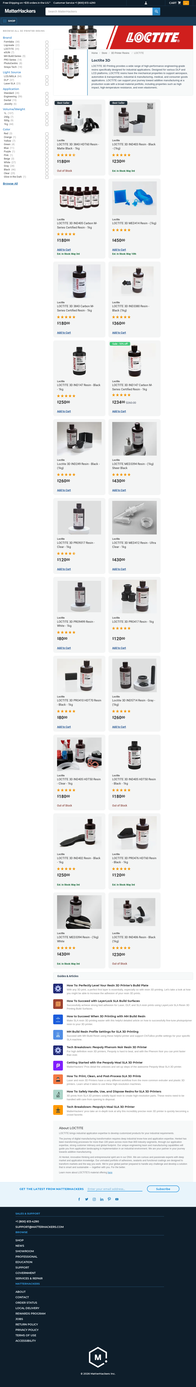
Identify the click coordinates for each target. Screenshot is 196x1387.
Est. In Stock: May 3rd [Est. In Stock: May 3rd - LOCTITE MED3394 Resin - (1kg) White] (68, 963)
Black (10, 170)
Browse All (10, 183)
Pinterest (109, 1199)
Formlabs (12, 42)
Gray (9, 166)
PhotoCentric (13, 63)
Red (8, 133)
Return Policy (26, 1324)
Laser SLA (12, 83)
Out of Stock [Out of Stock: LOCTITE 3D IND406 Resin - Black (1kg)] (119, 963)
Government (25, 1273)
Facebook (79, 1199)
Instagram (94, 1199)
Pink (8, 155)
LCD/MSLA (13, 76)
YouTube (117, 1199)
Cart (179, 3)
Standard (11, 93)
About (20, 1292)
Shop (19, 1240)
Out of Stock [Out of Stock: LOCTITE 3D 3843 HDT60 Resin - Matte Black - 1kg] (64, 170)
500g (9, 120)
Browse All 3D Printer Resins (24, 31)
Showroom (24, 1251)
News (19, 1246)
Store (104, 53)
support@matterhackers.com (39, 1227)
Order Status (26, 1302)
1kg (9, 124)
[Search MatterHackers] (156, 11)
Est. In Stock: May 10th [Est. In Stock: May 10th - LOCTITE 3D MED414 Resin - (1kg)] (124, 254)
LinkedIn (101, 1199)
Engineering (13, 97)
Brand (7, 37)
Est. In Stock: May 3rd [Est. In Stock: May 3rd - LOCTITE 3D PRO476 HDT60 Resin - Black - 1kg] (123, 884)
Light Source (12, 72)
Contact (22, 1297)
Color (6, 129)
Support (22, 1267)
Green (9, 144)
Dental (10, 100)
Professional (26, 1256)
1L (9, 113)
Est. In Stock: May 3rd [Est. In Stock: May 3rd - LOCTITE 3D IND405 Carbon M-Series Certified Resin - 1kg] (68, 254)
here (110, 1172)
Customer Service (63, 2)
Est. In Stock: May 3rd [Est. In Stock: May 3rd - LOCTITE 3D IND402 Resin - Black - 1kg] (68, 884)
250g (9, 117)
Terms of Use (25, 1335)
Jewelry (10, 104)
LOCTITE (11, 49)
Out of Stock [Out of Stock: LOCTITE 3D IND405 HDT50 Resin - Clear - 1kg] (64, 805)
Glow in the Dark (15, 177)
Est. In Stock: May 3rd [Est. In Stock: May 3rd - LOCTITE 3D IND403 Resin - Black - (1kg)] (123, 171)
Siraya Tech (13, 67)
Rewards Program (30, 1313)
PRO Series (13, 60)
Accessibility (25, 1341)
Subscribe (163, 1189)
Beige (9, 159)
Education (23, 1262)
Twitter (86, 1199)
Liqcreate (12, 45)
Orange (10, 137)
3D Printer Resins (120, 53)
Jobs (19, 1319)
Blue (9, 148)
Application (11, 89)
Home (95, 53)
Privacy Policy (27, 1330)
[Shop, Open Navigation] (9, 21)
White (10, 162)
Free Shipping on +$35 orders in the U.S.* (26, 2)
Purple (9, 151)
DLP (9, 80)
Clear (9, 173)
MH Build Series (15, 56)
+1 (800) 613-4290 (85, 2)
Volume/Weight (14, 109)
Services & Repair (29, 1278)
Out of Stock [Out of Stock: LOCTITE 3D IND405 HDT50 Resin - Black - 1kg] (119, 805)
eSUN (9, 52)
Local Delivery (27, 1308)
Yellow (9, 141)
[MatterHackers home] (98, 1358)
